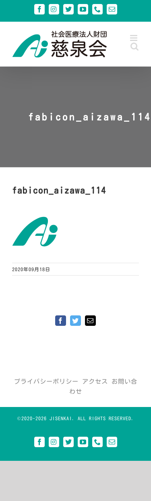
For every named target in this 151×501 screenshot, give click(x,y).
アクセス (95, 381)
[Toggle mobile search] (134, 46)
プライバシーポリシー (46, 381)
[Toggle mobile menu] (134, 38)
